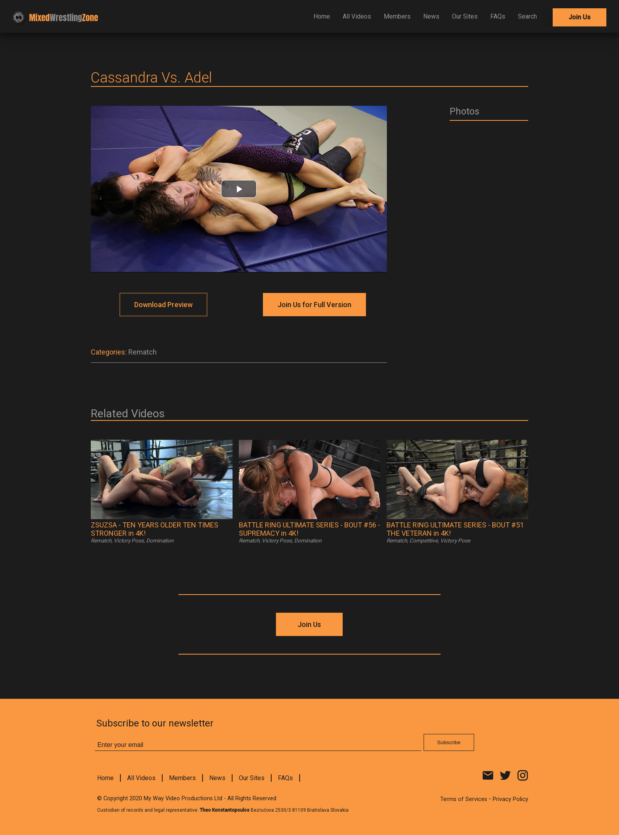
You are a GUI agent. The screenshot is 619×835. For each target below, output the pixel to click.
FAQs (497, 16)
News (431, 16)
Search (527, 16)
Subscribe (448, 742)
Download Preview (163, 304)
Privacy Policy (510, 799)
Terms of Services (463, 799)
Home (321, 16)
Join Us (579, 17)
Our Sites (465, 16)
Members (397, 16)
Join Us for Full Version (314, 304)
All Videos (357, 16)
